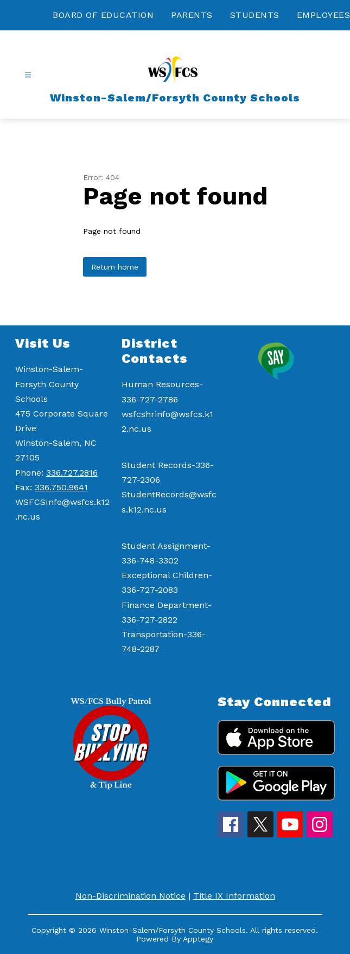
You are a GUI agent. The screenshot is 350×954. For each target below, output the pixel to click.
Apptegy (198, 938)
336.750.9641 (61, 487)
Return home (114, 266)
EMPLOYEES (324, 15)
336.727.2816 (72, 473)
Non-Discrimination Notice (130, 896)
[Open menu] (28, 75)
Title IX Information (234, 896)
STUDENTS (254, 15)
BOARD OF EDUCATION (103, 15)
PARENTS (192, 15)
